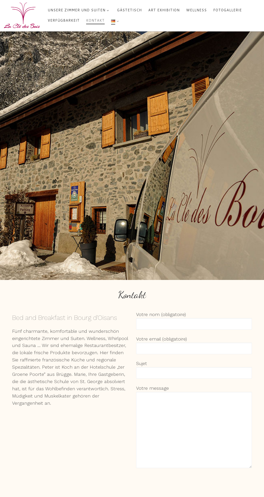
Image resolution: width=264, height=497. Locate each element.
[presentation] (175, 482)
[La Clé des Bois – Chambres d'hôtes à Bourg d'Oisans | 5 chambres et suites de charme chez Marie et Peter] (22, 15)
